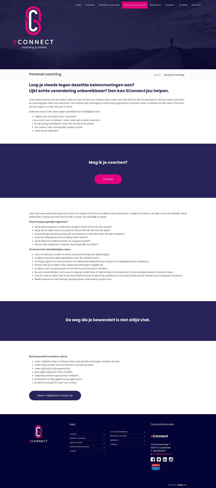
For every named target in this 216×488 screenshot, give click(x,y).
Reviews (183, 5)
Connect (170, 5)
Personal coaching (135, 5)
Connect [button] (108, 179)
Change (73, 451)
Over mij (90, 5)
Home (78, 5)
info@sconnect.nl (162, 454)
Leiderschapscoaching (79, 447)
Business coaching (109, 5)
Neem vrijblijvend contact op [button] (55, 395)
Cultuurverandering (119, 432)
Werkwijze (155, 5)
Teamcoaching (76, 442)
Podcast (196, 5)
